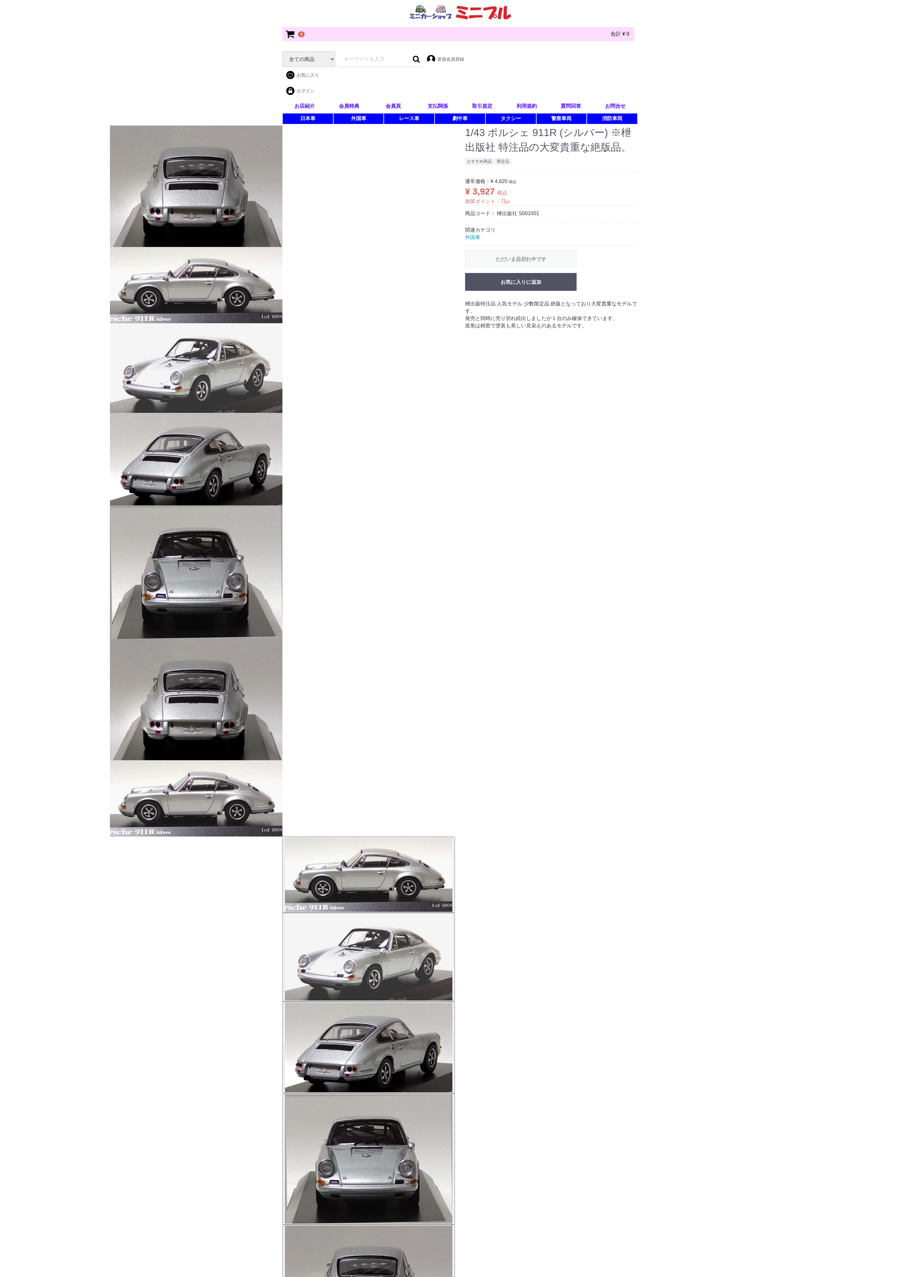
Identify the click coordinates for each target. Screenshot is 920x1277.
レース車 (409, 118)
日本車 (307, 118)
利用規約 (527, 106)
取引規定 (482, 106)
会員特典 (349, 106)
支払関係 (438, 106)
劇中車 (460, 118)
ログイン (300, 91)
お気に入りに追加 (521, 282)
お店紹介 (304, 106)
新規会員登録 (445, 59)
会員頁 (393, 106)
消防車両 (612, 118)
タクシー (511, 118)
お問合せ (615, 106)
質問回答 (571, 106)
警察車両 (561, 118)
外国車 (358, 118)
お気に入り (302, 75)
